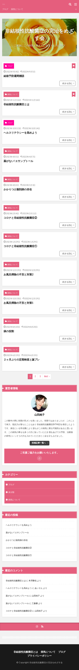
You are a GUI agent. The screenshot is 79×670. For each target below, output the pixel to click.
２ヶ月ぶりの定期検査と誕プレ (22, 359)
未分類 (11, 492)
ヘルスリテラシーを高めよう (20, 132)
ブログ (5, 9)
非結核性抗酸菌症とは (16, 104)
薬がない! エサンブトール (18, 161)
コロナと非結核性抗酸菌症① (20, 246)
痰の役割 (9, 331)
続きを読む (67, 83)
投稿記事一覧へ (39, 443)
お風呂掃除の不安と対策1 (18, 302)
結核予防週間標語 (14, 75)
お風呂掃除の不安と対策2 (18, 274)
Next (46, 376)
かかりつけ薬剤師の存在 (18, 189)
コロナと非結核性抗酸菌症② (20, 217)
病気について (17, 9)
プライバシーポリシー (39, 655)
